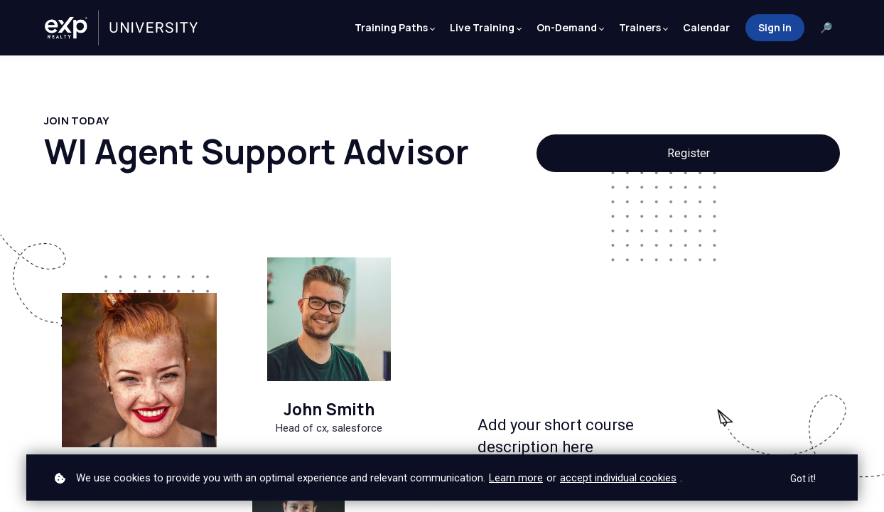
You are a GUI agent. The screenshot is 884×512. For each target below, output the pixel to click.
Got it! (803, 478)
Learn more (516, 477)
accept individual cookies (618, 477)
